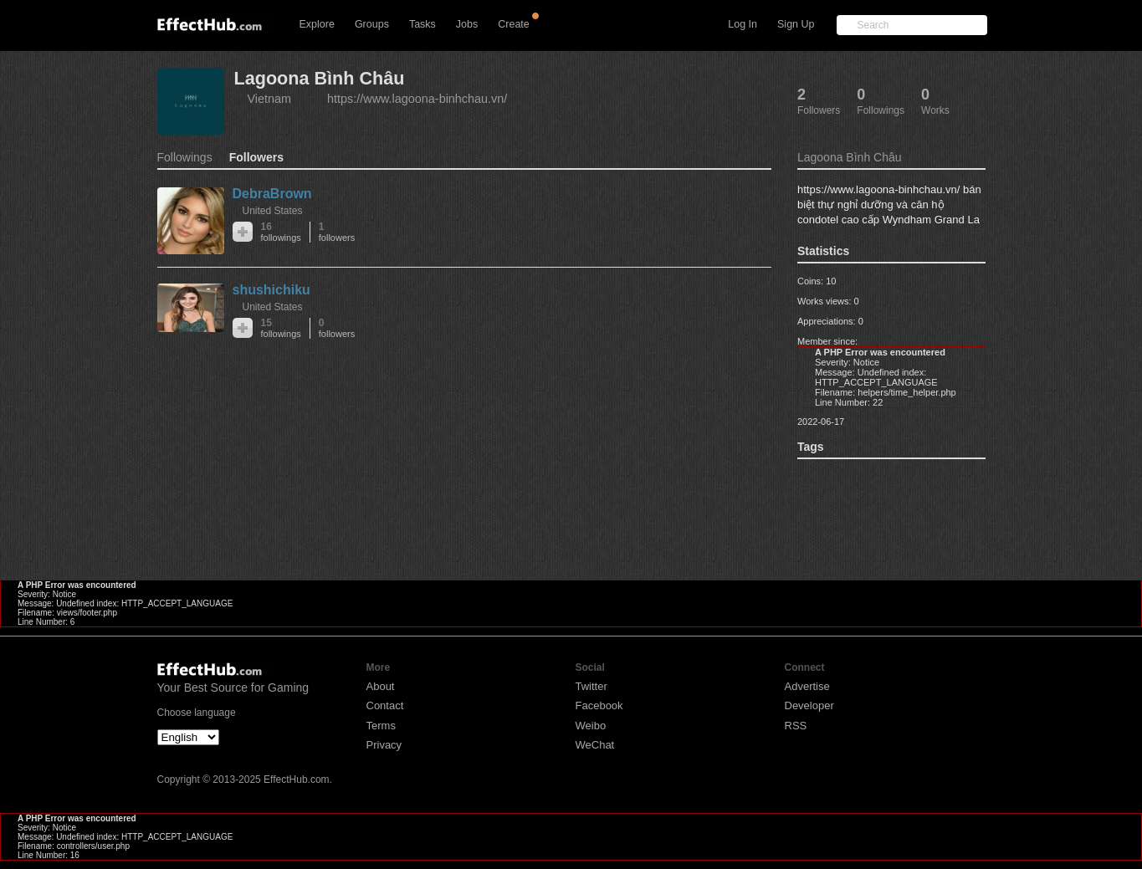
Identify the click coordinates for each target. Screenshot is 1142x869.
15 (281, 328)
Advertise (807, 686)
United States (273, 211)
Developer (809, 705)
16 (281, 232)
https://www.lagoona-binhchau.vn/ (417, 98)
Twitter (591, 686)
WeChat (595, 745)
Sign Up (795, 24)
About (380, 686)
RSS (796, 725)
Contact (385, 705)
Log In (742, 24)
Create (514, 24)
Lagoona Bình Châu (319, 78)
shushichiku (271, 290)
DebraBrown (272, 194)
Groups (372, 24)
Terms (381, 725)
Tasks (422, 24)
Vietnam (270, 98)
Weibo (591, 725)
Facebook (599, 705)
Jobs (467, 24)
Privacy (384, 745)
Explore (317, 24)
